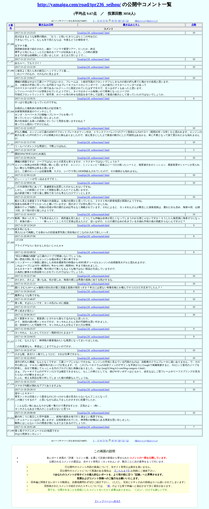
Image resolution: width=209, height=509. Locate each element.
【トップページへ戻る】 (107, 501)
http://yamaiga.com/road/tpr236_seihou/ (79, 4)
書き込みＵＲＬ (131, 24)
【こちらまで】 (122, 470)
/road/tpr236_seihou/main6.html (94, 214)
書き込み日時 (46, 24)
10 (119, 20)
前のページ (140, 21)
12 (127, 20)
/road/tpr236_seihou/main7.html (94, 32)
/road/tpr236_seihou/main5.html (94, 427)
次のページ (152, 21)
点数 (193, 24)
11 (123, 20)
